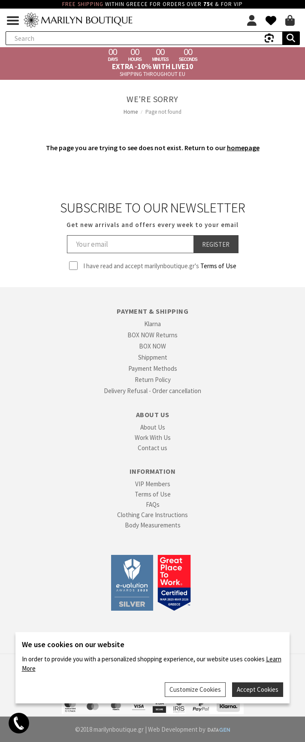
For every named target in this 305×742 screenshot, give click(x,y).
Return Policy (153, 380)
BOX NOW (152, 346)
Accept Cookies (257, 689)
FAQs (153, 504)
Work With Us (153, 437)
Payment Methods (152, 368)
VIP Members (152, 484)
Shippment (152, 357)
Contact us (152, 448)
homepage (243, 147)
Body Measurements (153, 525)
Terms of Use (218, 266)
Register (216, 244)
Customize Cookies (195, 689)
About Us (152, 427)
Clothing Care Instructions (152, 515)
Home (131, 111)
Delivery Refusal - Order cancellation (152, 391)
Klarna (152, 324)
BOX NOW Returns (152, 335)
